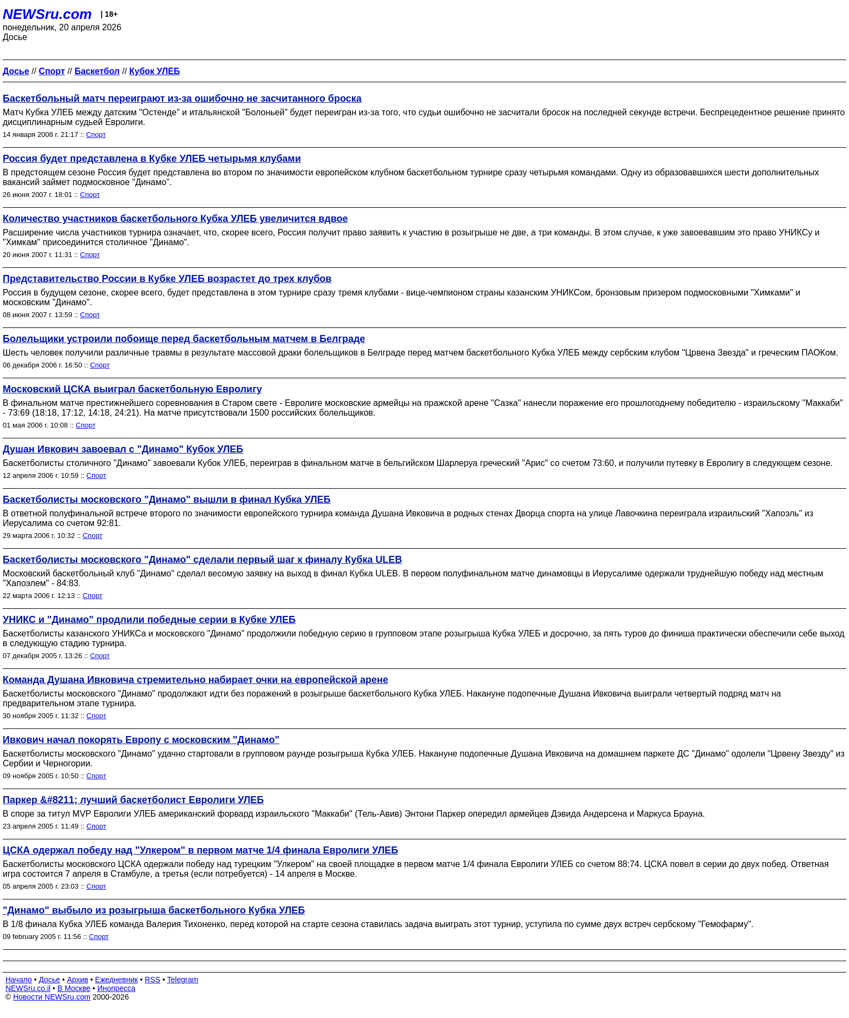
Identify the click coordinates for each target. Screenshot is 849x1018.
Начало (18, 979)
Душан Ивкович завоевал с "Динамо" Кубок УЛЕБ (123, 449)
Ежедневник (116, 979)
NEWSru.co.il (27, 988)
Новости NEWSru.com (51, 997)
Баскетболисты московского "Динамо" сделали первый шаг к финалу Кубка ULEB (202, 559)
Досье (49, 979)
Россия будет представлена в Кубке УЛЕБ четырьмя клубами (152, 158)
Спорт (96, 134)
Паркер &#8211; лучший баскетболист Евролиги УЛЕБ (133, 799)
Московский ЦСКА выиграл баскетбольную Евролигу (132, 389)
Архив (77, 979)
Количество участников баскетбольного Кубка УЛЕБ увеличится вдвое (175, 218)
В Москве (73, 988)
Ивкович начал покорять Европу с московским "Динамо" (141, 739)
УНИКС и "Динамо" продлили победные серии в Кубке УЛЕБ (149, 619)
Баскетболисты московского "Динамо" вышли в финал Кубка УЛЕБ (166, 499)
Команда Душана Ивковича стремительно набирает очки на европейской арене (195, 679)
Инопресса (116, 988)
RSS (152, 979)
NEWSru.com (47, 14)
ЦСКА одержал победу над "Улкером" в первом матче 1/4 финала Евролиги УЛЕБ (200, 850)
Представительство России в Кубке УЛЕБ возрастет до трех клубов (167, 278)
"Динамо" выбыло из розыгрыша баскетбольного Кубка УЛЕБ (154, 910)
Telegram (183, 979)
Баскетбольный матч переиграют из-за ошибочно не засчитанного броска (182, 98)
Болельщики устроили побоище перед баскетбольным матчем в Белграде (184, 338)
